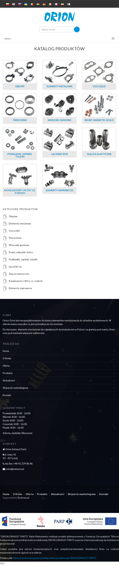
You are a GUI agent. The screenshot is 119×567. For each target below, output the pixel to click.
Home (6, 351)
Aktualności (9, 380)
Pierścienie (15, 237)
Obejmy (13, 216)
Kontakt (7, 395)
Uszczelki (14, 230)
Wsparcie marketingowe (15, 387)
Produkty (8, 373)
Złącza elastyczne (19, 273)
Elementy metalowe (20, 223)
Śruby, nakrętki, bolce (21, 252)
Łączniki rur (15, 266)
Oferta (6, 365)
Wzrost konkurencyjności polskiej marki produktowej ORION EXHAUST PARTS (54, 558)
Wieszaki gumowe (19, 245)
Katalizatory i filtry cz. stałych (26, 281)
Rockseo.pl (23, 497)
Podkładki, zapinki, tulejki (23, 259)
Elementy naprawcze (20, 288)
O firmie (7, 358)
